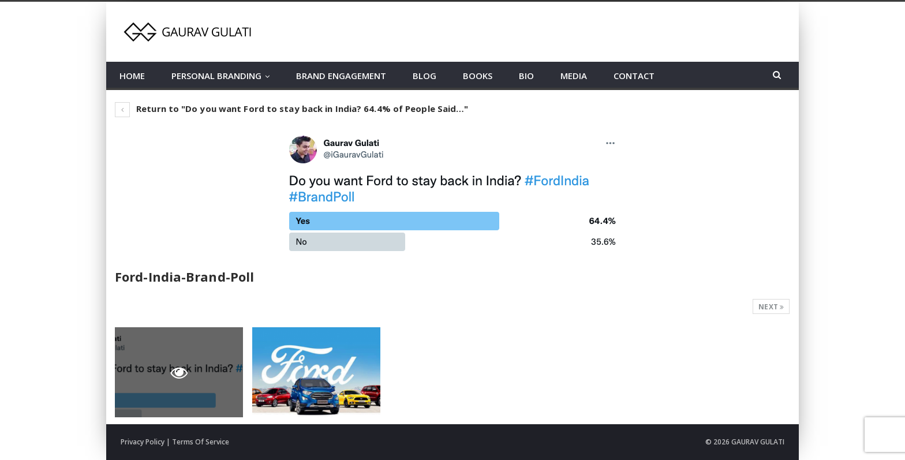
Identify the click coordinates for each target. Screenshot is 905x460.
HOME (132, 75)
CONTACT (634, 75)
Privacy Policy (142, 442)
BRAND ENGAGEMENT (341, 75)
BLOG (424, 75)
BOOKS (477, 75)
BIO (526, 75)
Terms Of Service (200, 442)
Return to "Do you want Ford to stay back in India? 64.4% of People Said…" (291, 108)
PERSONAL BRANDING (216, 75)
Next (771, 307)
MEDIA (573, 75)
